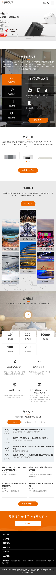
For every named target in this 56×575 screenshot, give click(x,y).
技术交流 (42, 422)
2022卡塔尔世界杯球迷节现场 (45, 249)
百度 (7, 563)
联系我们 (28, 524)
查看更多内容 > (28, 504)
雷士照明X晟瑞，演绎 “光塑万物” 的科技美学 (29, 430)
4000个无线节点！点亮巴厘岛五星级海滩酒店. (14, 485)
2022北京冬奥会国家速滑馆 (10, 282)
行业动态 (28, 422)
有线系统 (11, 106)
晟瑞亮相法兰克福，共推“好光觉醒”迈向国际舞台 (30, 438)
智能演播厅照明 (29, 96)
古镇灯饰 (31, 561)
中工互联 (31, 572)
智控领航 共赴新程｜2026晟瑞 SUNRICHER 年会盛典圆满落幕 (33, 448)
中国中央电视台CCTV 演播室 (45, 282)
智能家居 (11, 94)
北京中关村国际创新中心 (10, 249)
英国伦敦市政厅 (28, 272)
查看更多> (28, 204)
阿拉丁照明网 (15, 561)
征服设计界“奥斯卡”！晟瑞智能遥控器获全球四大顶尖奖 (33, 455)
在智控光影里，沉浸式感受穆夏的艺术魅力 (40, 469)
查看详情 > (38, 120)
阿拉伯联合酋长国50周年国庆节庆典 (28, 239)
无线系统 (11, 118)
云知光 (24, 561)
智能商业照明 (37, 96)
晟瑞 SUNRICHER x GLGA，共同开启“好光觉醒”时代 (14, 469)
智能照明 (11, 82)
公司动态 (14, 422)
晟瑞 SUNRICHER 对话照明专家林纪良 (41, 485)
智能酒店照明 (46, 96)
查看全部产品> (28, 170)
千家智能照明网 (41, 561)
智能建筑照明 (29, 109)
